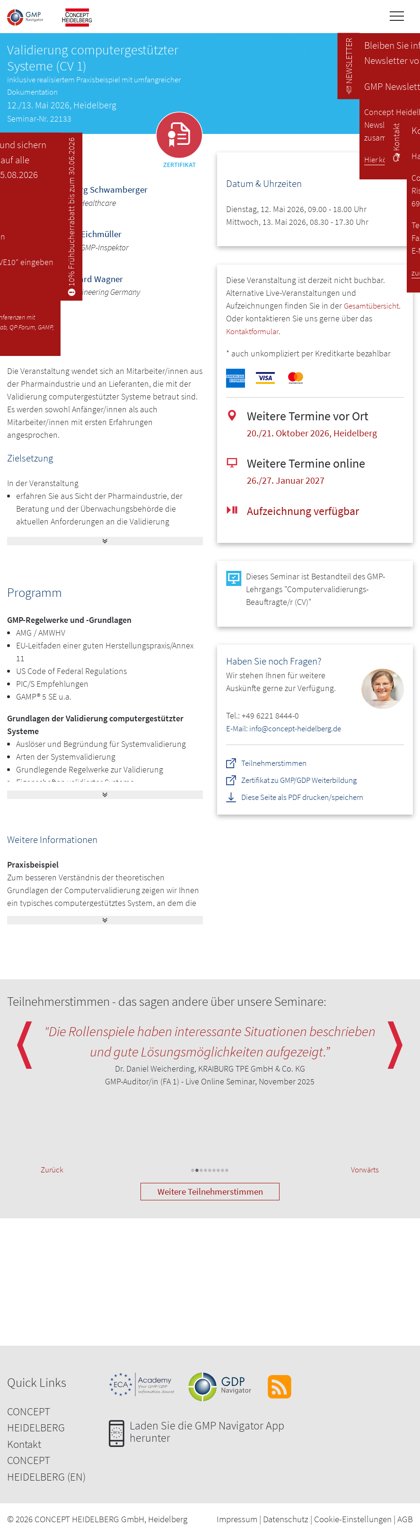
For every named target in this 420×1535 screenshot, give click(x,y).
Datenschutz (285, 1519)
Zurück (53, 1170)
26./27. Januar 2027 (289, 479)
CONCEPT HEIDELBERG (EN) (46, 1468)
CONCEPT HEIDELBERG (36, 1419)
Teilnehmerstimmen (277, 762)
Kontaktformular (288, 331)
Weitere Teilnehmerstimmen (210, 1191)
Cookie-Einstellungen (353, 1519)
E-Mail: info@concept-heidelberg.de (288, 728)
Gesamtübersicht (256, 318)
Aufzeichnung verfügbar (307, 510)
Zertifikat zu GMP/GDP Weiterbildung (306, 779)
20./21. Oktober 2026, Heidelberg (318, 432)
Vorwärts (363, 1170)
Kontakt (24, 1444)
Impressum (237, 1519)
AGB (405, 1519)
